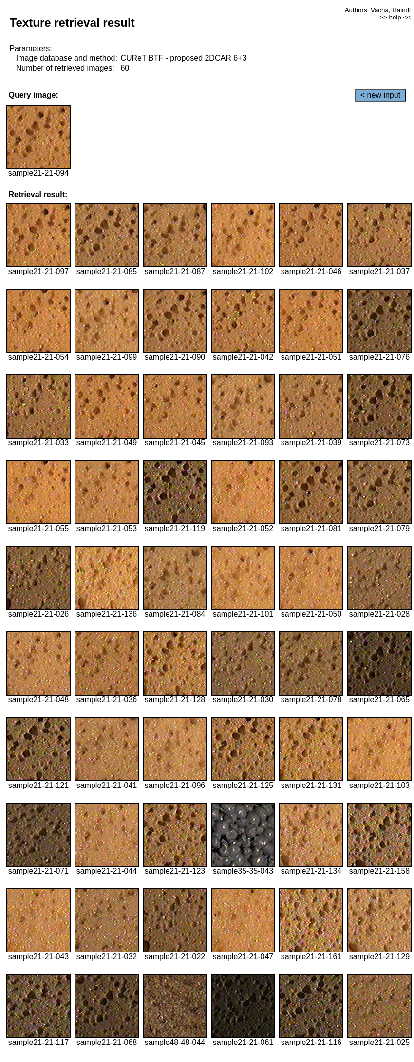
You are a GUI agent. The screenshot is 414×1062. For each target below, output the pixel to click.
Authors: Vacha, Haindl (378, 10)
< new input (380, 95)
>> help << (395, 17)
